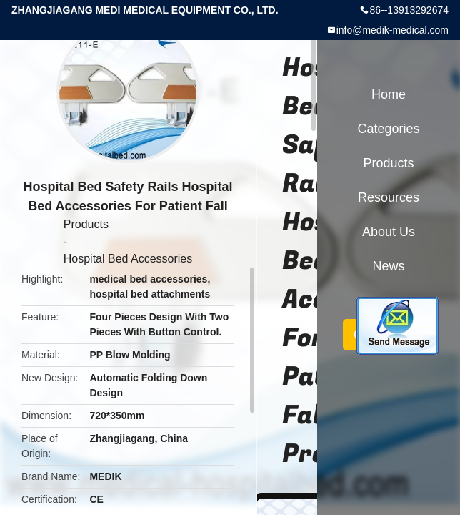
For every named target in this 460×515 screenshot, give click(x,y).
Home (388, 94)
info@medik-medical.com (392, 30)
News (388, 266)
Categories (388, 129)
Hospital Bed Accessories (128, 258)
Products (86, 224)
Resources (388, 197)
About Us (388, 232)
